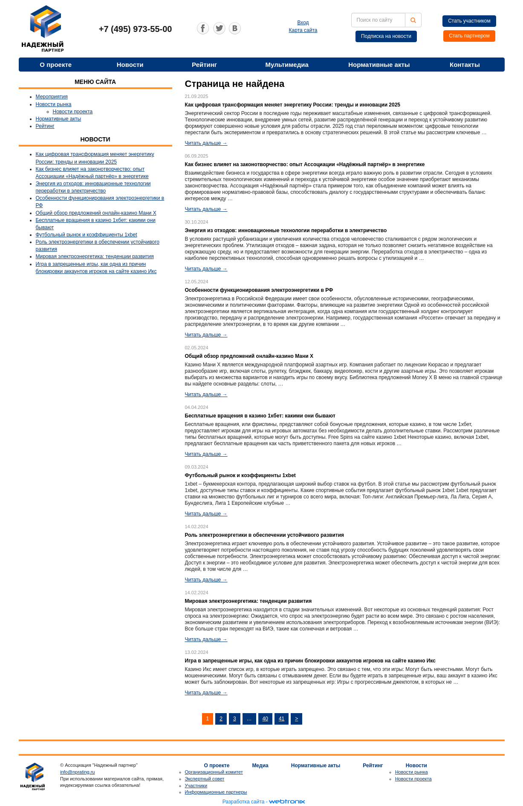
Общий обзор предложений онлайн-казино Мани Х (96, 213)
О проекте (56, 64)
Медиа (260, 766)
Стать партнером (469, 36)
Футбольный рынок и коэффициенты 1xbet (86, 235)
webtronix (287, 802)
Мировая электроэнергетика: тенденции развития (95, 256)
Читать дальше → (206, 143)
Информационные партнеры (216, 791)
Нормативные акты (379, 64)
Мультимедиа (287, 64)
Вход (303, 23)
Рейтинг (204, 64)
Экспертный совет (205, 778)
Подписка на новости (386, 36)
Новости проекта (73, 112)
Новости (130, 64)
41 (281, 719)
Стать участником (469, 21)
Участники (196, 785)
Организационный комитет (214, 771)
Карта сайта (303, 30)
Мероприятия (52, 97)
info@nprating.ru (77, 771)
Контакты (465, 64)
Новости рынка (54, 104)
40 (265, 719)
